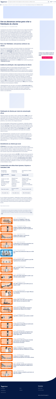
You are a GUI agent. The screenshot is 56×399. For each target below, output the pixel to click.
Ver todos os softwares (47, 57)
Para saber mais (5, 192)
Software (20, 390)
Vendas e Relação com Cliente (6, 4)
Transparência (3, 390)
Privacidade (3, 388)
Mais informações (26, 192)
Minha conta (40, 388)
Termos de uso (3, 392)
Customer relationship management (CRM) (18, 4)
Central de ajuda (41, 390)
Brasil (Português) (45, 395)
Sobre (20, 388)
